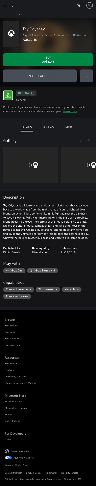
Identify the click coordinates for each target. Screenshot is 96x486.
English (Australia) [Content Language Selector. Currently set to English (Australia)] (20, 451)
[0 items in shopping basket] (80, 5)
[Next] (89, 141)
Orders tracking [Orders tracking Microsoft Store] (12, 421)
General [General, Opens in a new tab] (26, 93)
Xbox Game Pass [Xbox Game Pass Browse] (13, 338)
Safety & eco (11, 479)
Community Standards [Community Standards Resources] (15, 376)
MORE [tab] (69, 127)
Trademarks (51, 472)
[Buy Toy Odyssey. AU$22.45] (48, 59)
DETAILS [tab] (27, 127)
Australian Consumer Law (48, 479)
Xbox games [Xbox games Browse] (11, 332)
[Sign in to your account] (89, 5)
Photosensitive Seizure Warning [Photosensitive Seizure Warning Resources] (20, 383)
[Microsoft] (47, 3)
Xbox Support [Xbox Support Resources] (11, 363)
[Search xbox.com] (14, 5)
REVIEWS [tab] (48, 127)
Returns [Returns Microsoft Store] (9, 414)
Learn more (70, 111)
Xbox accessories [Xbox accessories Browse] (13, 345)
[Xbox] (10, 14)
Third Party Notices (68, 472)
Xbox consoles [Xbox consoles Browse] (12, 325)
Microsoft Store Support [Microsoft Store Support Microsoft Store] (16, 408)
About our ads (27, 479)
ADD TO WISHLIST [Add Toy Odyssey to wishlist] (39, 76)
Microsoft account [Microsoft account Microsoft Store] (13, 401)
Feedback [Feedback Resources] (9, 370)
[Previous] (81, 141)
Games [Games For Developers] (8, 439)
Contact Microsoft (13, 472)
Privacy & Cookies (34, 472)
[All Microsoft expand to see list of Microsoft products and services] (5, 5)
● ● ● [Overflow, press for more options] (86, 76)
